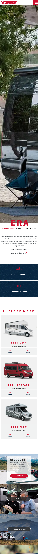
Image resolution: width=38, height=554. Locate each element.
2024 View (19, 427)
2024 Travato (19, 385)
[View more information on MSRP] (26, 253)
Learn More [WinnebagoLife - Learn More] (19, 475)
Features (33, 228)
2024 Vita (19, 343)
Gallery (26, 228)
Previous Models (19, 291)
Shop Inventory (19, 274)
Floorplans (19, 228)
